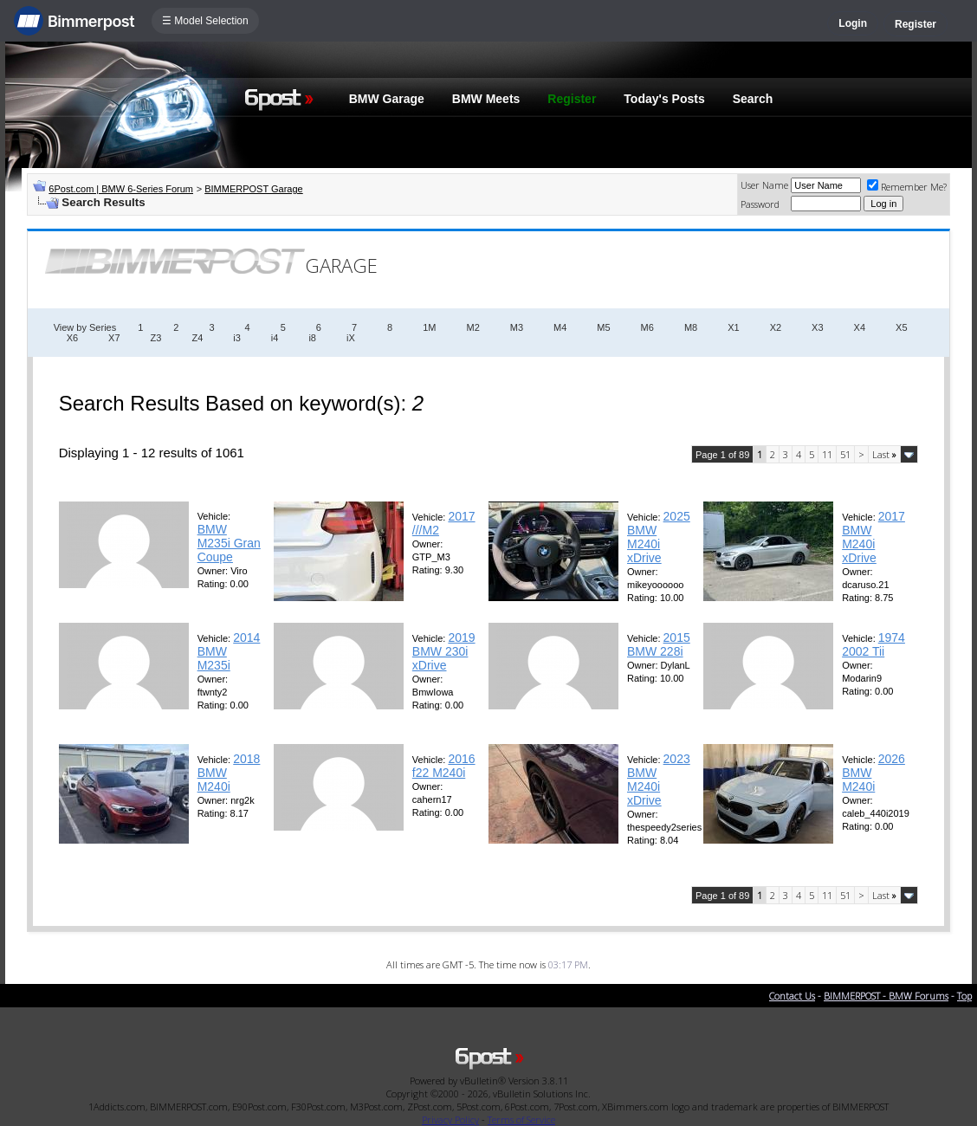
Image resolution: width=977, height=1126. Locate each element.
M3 (516, 327)
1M (429, 327)
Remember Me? (907, 186)
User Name (764, 184)
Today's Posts (664, 99)
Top (964, 995)
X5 (901, 327)
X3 (817, 327)
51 (845, 454)
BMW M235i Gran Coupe (229, 543)
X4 (859, 327)
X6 (72, 338)
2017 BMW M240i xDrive (873, 537)
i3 (237, 338)
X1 (733, 327)
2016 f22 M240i (444, 766)
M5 (603, 327)
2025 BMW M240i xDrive (658, 537)
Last (884, 454)
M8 (690, 327)
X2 (775, 327)
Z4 (197, 338)
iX (350, 338)
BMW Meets (486, 99)
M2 (472, 327)
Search (753, 99)
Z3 (156, 338)
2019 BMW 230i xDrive (444, 651)
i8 (312, 338)
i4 (275, 338)
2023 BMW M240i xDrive (658, 779)
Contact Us (792, 995)
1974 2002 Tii (873, 644)
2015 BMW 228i (658, 644)
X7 (114, 338)
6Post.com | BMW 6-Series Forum (121, 189)
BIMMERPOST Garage (253, 189)
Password (760, 203)
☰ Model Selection (205, 21)
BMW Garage (386, 99)
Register (915, 24)
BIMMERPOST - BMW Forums (886, 995)
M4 (559, 327)
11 (827, 454)
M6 (647, 327)
